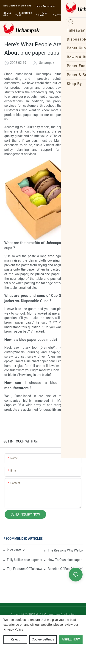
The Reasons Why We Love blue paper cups (65, 550)
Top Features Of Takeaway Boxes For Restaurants (24, 569)
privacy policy (13, 629)
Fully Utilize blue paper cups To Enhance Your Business (24, 560)
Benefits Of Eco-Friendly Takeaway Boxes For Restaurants (65, 569)
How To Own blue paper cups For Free (65, 560)
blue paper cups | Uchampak (16, 549)
